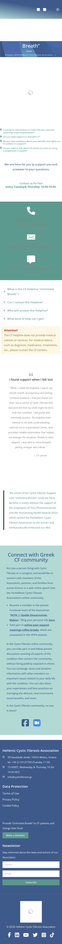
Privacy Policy (10, 799)
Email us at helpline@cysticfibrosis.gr (31, 247)
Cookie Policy (10, 805)
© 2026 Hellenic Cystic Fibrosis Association (31, 926)
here (52, 620)
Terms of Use (10, 793)
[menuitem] (38, 9)
